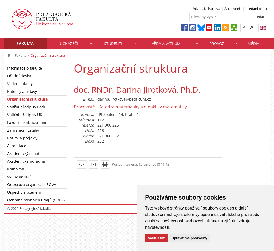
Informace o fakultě (24, 68)
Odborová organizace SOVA (31, 184)
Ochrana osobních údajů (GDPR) (36, 200)
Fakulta (25, 43)
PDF (81, 164)
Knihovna (15, 169)
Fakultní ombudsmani (26, 122)
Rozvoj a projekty (22, 137)
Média (253, 43)
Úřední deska (19, 75)
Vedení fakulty (20, 83)
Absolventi (232, 8)
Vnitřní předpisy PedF (26, 106)
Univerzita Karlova (205, 8)
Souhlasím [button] (157, 238)
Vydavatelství (19, 176)
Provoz (217, 43)
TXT (93, 164)
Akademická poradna (26, 161)
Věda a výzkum (166, 43)
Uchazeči (69, 43)
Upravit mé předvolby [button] (189, 238)
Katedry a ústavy (22, 91)
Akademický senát (23, 153)
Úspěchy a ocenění (24, 192)
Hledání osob (256, 8)
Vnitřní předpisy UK (24, 114)
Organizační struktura (27, 99)
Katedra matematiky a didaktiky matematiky (142, 107)
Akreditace (16, 145)
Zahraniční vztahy (23, 130)
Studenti (113, 43)
